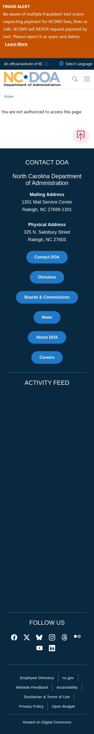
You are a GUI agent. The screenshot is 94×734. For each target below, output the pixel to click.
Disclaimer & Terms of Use (47, 697)
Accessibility (67, 687)
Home (9, 96)
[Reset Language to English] (61, 64)
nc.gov (68, 678)
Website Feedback (32, 687)
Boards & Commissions (46, 297)
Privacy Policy (31, 706)
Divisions (47, 277)
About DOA (47, 337)
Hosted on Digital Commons (47, 722)
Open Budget (63, 706)
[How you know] (46, 64)
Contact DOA (47, 257)
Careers (47, 357)
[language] (79, 64)
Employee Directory (37, 678)
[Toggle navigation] (87, 79)
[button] (71, 79)
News (47, 317)
